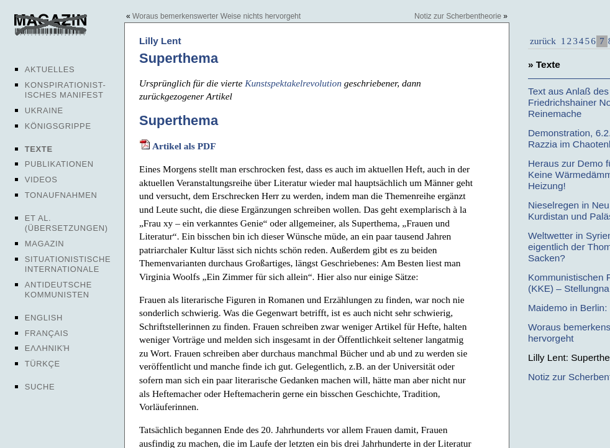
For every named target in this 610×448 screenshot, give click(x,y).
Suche (40, 386)
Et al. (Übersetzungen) (66, 223)
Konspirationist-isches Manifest (65, 90)
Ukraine (44, 110)
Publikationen (59, 164)
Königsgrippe (58, 126)
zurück (543, 40)
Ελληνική (47, 348)
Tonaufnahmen (61, 195)
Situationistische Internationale (68, 264)
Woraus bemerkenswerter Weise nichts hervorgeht (216, 16)
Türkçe (42, 363)
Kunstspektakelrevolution (293, 83)
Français (47, 333)
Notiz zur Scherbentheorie (457, 16)
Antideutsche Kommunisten (58, 289)
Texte (39, 149)
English (44, 317)
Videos (41, 179)
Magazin (44, 243)
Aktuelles (50, 69)
